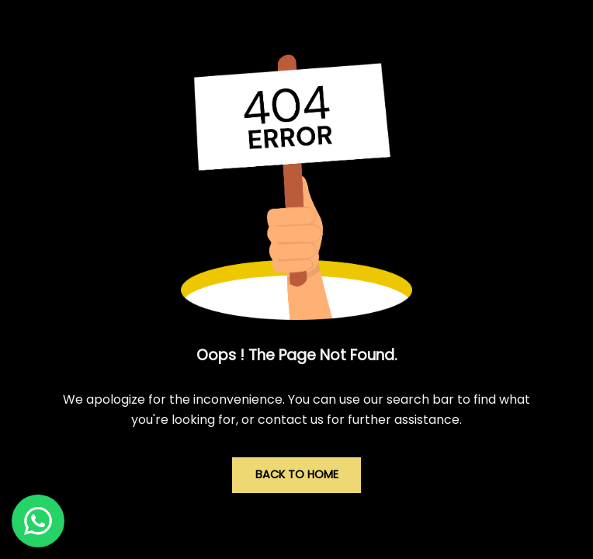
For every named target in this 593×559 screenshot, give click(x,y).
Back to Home (296, 474)
